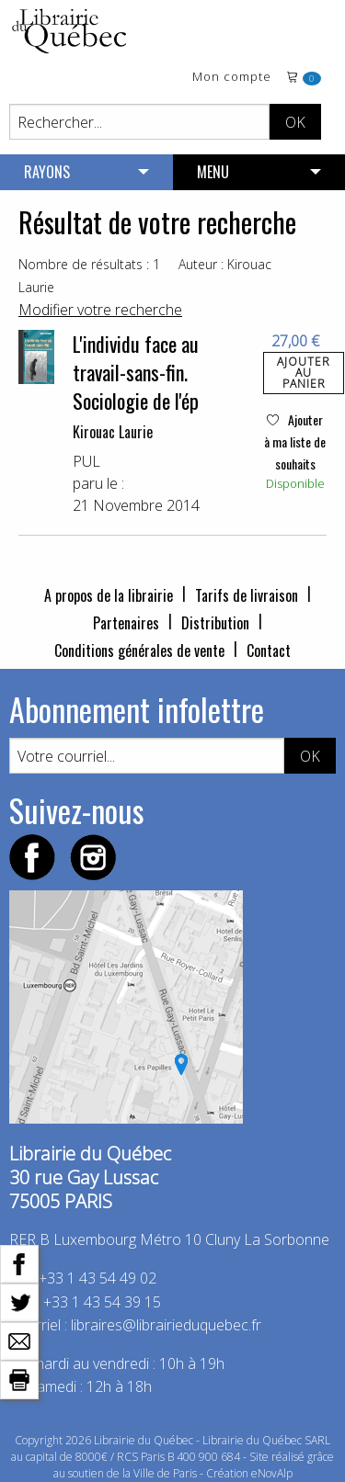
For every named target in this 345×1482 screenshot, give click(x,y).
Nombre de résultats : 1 (89, 264)
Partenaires (126, 623)
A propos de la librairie (108, 595)
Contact (269, 650)
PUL (86, 461)
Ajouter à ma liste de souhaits (295, 441)
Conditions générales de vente (139, 650)
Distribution (215, 623)
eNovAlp (272, 1473)
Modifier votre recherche (100, 310)
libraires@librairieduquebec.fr (166, 1325)
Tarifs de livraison (246, 595)
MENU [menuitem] (213, 172)
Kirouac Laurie (113, 432)
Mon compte (231, 78)
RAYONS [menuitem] (47, 172)
